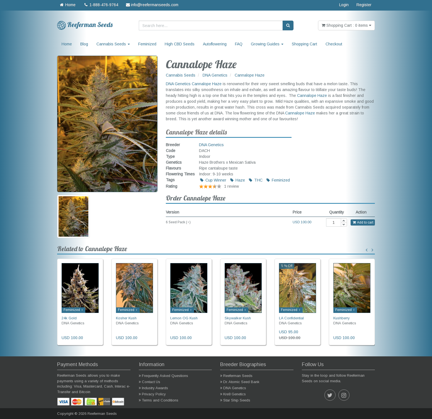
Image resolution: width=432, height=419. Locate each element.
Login (344, 5)
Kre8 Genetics (234, 394)
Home (67, 5)
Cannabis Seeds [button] (113, 44)
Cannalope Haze (207, 84)
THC (255, 180)
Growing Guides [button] (267, 44)
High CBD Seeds (180, 44)
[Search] (288, 25)
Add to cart (362, 222)
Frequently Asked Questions (165, 376)
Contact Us (151, 382)
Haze (237, 180)
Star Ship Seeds (236, 400)
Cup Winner (212, 180)
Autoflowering (215, 44)
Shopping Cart (304, 44)
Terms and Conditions (160, 400)
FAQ (238, 44)
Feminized (147, 44)
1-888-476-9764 (100, 5)
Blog (84, 44)
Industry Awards (155, 388)
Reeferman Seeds (238, 376)
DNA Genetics (178, 84)
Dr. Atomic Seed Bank (241, 382)
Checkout (334, 44)
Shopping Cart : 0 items (346, 25)
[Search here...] (211, 25)
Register (364, 5)
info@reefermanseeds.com (152, 5)
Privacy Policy (154, 394)
